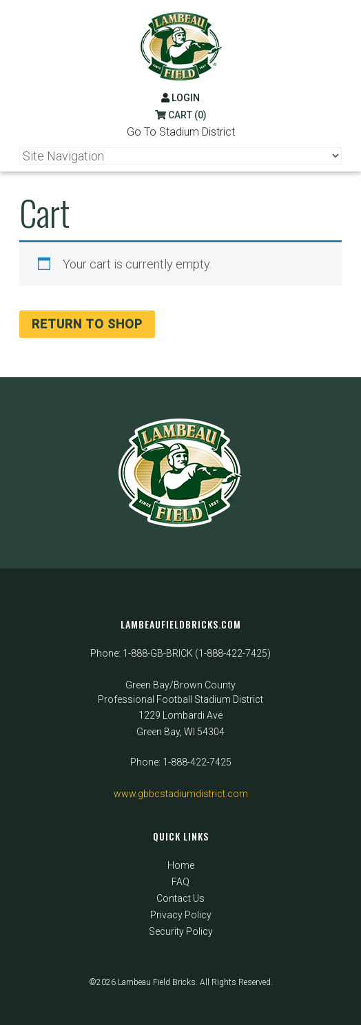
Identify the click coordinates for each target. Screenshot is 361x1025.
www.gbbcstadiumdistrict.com (181, 793)
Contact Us (180, 898)
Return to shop (87, 324)
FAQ (180, 881)
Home (180, 865)
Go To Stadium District (181, 131)
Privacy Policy (181, 914)
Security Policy (181, 931)
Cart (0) (181, 114)
